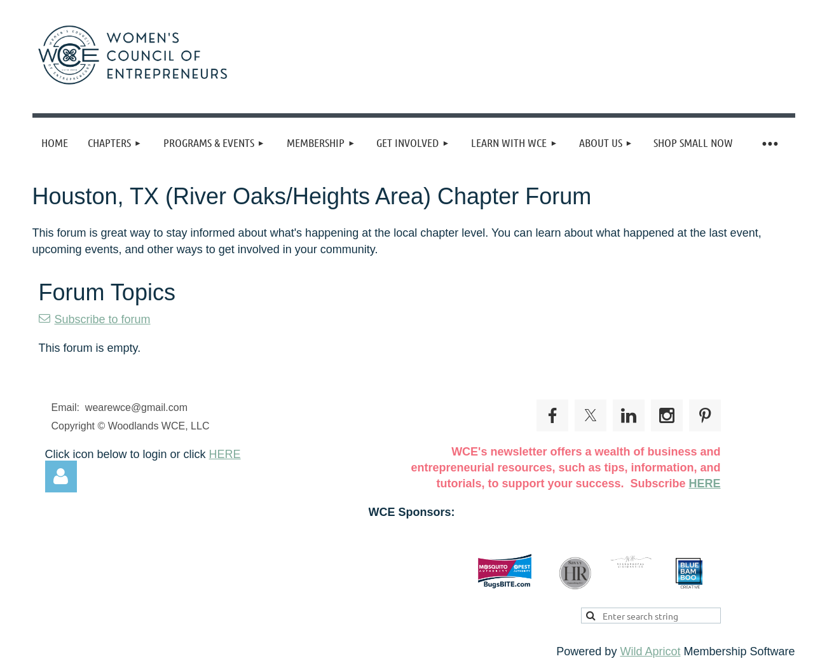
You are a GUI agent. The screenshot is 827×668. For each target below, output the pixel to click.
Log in (61, 476)
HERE (225, 454)
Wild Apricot (650, 651)
